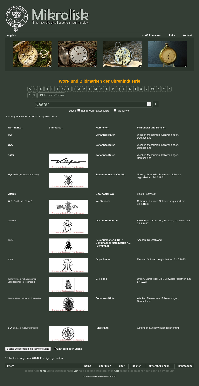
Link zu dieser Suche (68, 348)
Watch (112, 174)
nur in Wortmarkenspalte (95, 110)
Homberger (112, 220)
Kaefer (105, 193)
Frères (107, 259)
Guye (99, 259)
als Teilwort (124, 110)
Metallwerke (119, 242)
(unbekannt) (103, 327)
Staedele (105, 201)
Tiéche (103, 278)
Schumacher (106, 239)
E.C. (98, 193)
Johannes (102, 134)
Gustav (100, 220)
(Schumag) (102, 245)
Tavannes (101, 174)
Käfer (111, 134)
